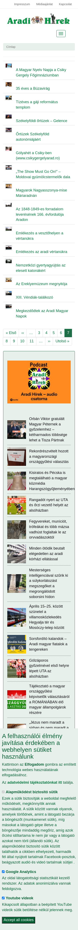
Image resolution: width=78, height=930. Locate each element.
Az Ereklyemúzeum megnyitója (41, 284)
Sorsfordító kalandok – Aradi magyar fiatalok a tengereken (48, 644)
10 (23, 341)
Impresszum (22, 4)
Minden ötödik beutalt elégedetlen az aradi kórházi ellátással (47, 553)
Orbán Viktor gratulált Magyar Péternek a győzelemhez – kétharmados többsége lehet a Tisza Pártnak (48, 429)
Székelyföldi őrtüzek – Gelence (41, 121)
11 (33, 341)
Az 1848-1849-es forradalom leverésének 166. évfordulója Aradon (40, 214)
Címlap (10, 46)
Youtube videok (19, 898)
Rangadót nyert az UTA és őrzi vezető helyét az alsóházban (48, 505)
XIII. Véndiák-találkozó (34, 297)
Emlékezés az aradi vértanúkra (41, 252)
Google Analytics (21, 872)
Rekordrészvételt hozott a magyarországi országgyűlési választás (49, 456)
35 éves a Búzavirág (33, 88)
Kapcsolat (65, 4)
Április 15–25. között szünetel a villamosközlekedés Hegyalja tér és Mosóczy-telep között (46, 617)
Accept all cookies (18, 920)
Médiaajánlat (44, 4)
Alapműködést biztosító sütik (32, 792)
